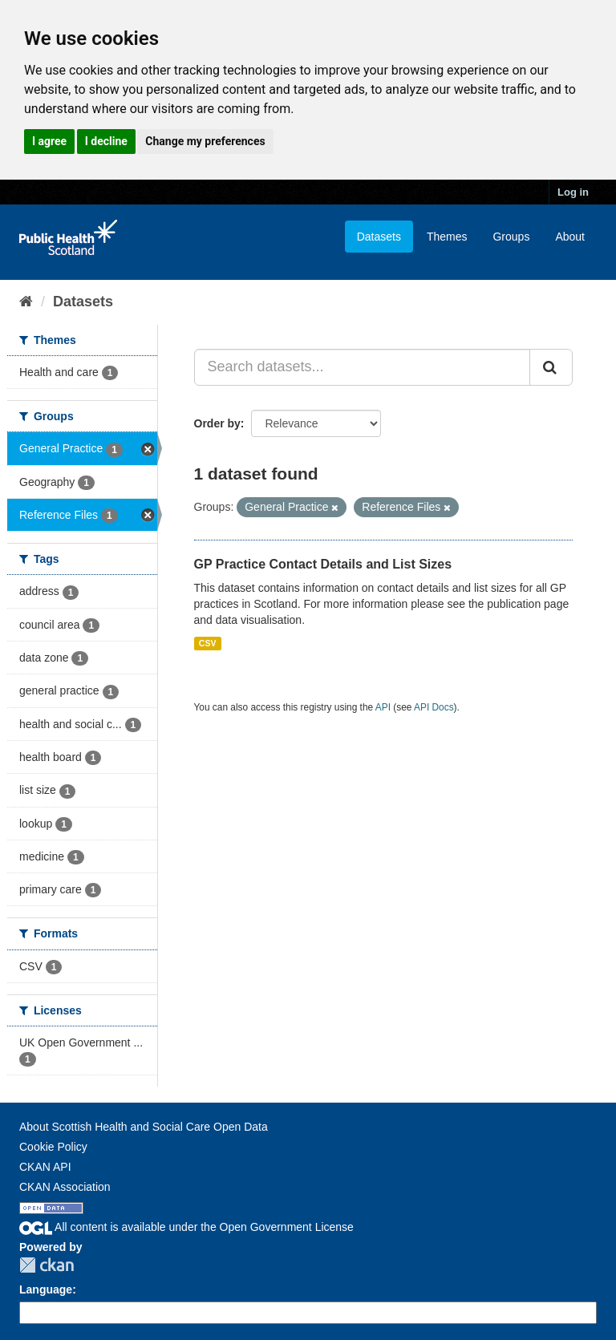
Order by (217, 423)
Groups (510, 236)
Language (45, 1289)
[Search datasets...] (362, 367)
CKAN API (45, 1166)
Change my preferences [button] (205, 141)
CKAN (46, 1265)
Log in (573, 192)
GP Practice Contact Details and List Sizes (323, 564)
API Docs (434, 707)
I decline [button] (106, 141)
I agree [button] (49, 141)
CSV (208, 643)
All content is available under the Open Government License (186, 1227)
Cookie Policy (53, 1146)
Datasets (379, 236)
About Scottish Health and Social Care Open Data (143, 1126)
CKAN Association (65, 1186)
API (383, 707)
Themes (447, 236)
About (570, 236)
